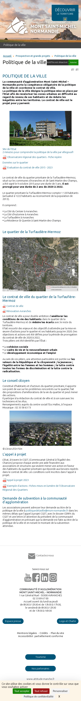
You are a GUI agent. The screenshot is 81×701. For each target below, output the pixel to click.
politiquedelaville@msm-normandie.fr (47, 510)
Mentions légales (27, 633)
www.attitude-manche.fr (40, 678)
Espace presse (13, 621)
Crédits (44, 633)
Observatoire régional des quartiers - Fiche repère (32, 157)
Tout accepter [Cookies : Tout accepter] (21, 691)
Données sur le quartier (15, 162)
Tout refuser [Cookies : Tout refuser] (41, 691)
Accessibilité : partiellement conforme (40, 636)
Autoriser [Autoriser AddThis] (73, 62)
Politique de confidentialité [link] (39, 696)
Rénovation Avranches (17, 311)
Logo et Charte (67, 621)
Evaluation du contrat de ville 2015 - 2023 (28, 167)
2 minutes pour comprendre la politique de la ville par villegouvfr (38, 152)
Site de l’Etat (9, 149)
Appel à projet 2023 (16, 480)
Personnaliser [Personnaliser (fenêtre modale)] (60, 691)
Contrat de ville (13, 306)
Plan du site (57, 633)
